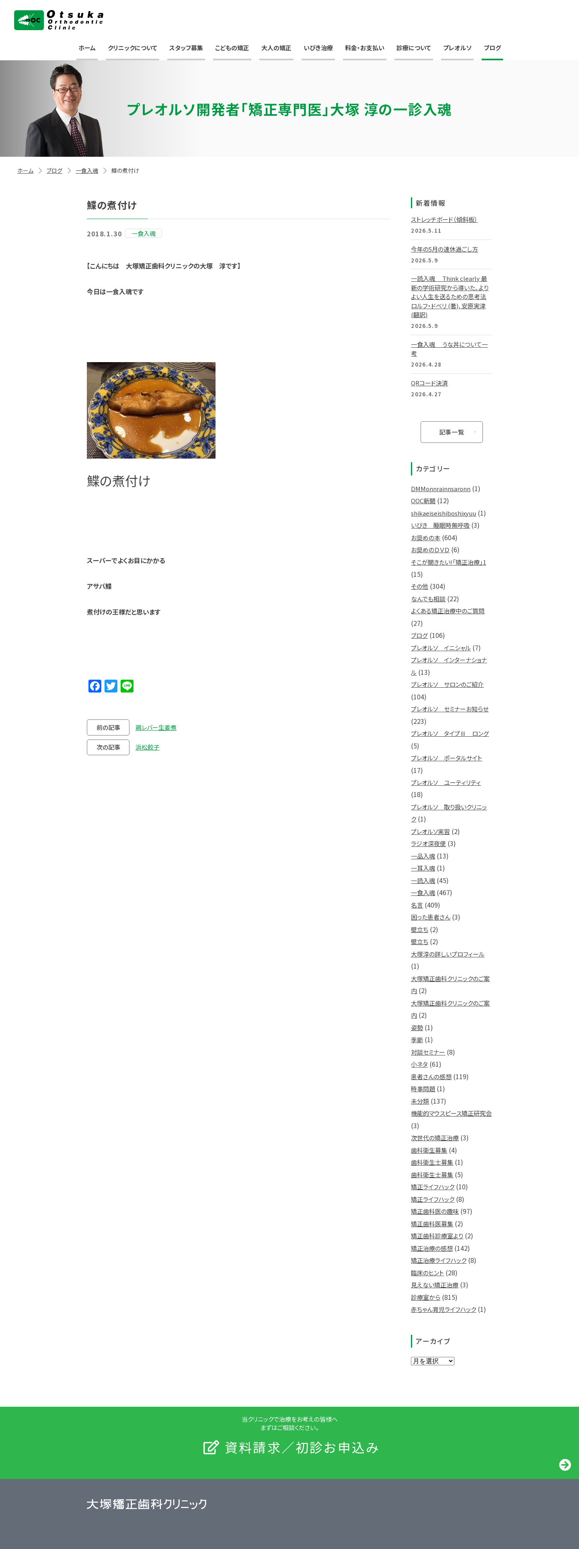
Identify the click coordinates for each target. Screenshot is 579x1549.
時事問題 (423, 1088)
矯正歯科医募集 (432, 1223)
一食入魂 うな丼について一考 (449, 349)
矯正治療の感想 (432, 1248)
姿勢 (417, 1027)
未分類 (420, 1101)
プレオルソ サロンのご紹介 (447, 684)
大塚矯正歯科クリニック (58, 20)
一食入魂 (87, 170)
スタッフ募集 (186, 47)
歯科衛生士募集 (432, 1162)
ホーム (87, 47)
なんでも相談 (428, 598)
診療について (413, 47)
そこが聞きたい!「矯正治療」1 (448, 562)
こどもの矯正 (232, 47)
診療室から (425, 1297)
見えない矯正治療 (434, 1285)
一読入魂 (423, 880)
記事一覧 (451, 432)
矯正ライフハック (432, 1186)
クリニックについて (132, 47)
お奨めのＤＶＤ (430, 549)
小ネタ (419, 1064)
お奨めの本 (425, 537)
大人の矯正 (276, 47)
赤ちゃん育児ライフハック (443, 1309)
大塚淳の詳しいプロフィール (448, 954)
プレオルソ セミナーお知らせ (450, 709)
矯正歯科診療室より (437, 1235)
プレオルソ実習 (430, 831)
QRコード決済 (429, 383)
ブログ (492, 47)
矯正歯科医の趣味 (435, 1211)
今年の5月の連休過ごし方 (444, 249)
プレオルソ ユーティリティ (446, 782)
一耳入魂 (423, 868)
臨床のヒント (427, 1272)
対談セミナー (428, 1052)
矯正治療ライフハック (438, 1260)
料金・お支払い (364, 47)
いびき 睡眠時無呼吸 (440, 525)
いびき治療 (318, 47)
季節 (417, 1039)
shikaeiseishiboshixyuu (443, 513)
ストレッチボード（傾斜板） (444, 219)
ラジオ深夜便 (428, 843)
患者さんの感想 (431, 1076)
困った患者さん (430, 917)
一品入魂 (423, 856)
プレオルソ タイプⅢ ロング (450, 733)
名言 (417, 905)
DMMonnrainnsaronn (440, 488)
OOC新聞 (423, 500)
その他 (419, 586)
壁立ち (419, 929)
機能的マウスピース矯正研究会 (451, 1113)
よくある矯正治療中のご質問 (448, 610)
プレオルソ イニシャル (441, 647)
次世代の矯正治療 (435, 1137)
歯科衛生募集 (429, 1150)
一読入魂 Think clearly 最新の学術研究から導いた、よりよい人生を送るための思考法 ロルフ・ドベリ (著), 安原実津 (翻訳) (450, 296)
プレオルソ (457, 47)
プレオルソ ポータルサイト (446, 758)
